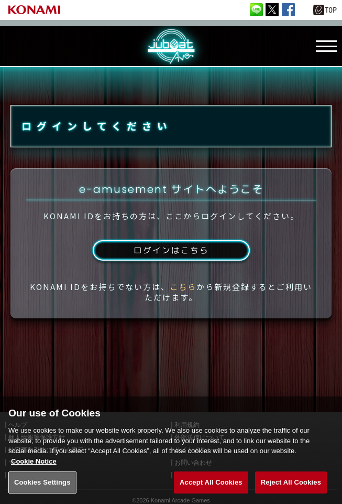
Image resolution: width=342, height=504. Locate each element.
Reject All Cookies (291, 489)
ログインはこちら (170, 253)
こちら (183, 289)
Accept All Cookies (211, 489)
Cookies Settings (42, 489)
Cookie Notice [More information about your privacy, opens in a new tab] (34, 468)
